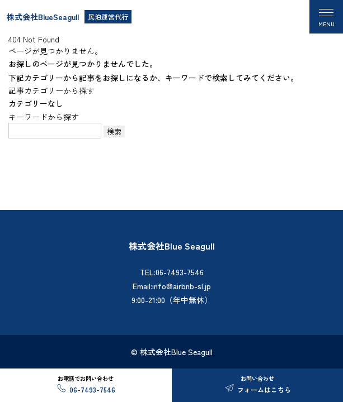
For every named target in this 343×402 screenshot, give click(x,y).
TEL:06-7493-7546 (172, 271)
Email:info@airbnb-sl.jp (172, 285)
